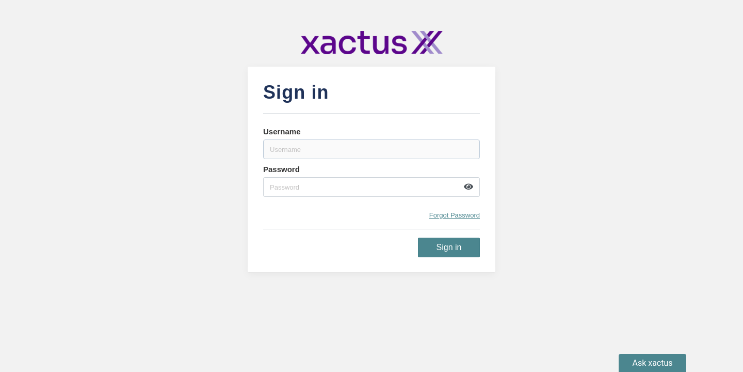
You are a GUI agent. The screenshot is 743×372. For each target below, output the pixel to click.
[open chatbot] (652, 363)
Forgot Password (454, 215)
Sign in (449, 247)
